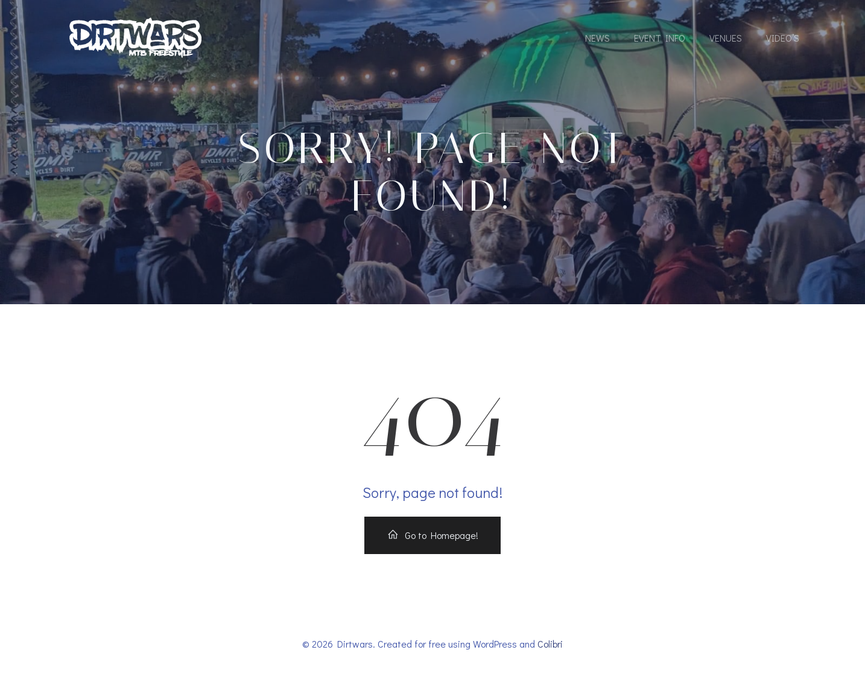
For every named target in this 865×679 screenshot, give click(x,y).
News (597, 37)
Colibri (550, 643)
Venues (725, 37)
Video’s (782, 37)
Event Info (659, 37)
